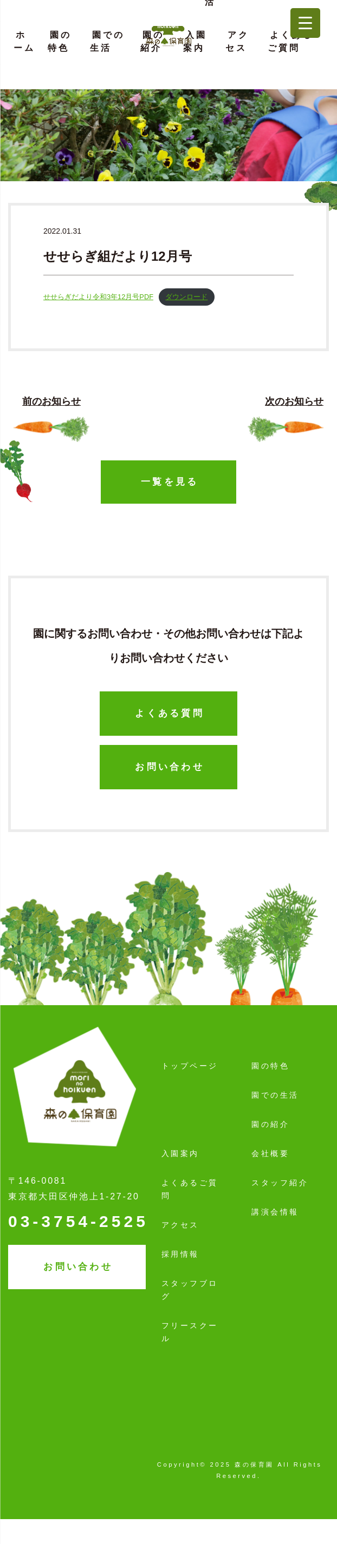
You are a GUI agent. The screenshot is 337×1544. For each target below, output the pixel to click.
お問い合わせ (169, 767)
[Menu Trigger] (305, 23)
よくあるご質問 (290, 41)
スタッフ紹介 (279, 1182)
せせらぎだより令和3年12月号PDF (98, 297)
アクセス (237, 41)
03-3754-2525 (78, 1221)
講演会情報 (275, 1212)
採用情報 (180, 1254)
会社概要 (270, 1153)
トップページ (189, 1065)
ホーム (24, 41)
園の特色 (60, 41)
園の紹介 (152, 41)
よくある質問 (169, 713)
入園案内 (195, 41)
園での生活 (107, 41)
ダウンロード (186, 297)
